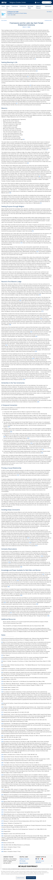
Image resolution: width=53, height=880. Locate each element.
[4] (30, 85)
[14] (37, 251)
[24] (33, 358)
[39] (9, 562)
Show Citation (4, 20)
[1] (35, 59)
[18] (41, 318)
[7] (47, 149)
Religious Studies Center (18, 2)
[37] (36, 545)
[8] (28, 163)
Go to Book (49, 11)
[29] (4, 436)
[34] (18, 475)
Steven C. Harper (26, 27)
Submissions (48, 6)
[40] (21, 566)
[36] (30, 542)
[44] (21, 595)
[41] (43, 574)
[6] (23, 139)
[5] (16, 103)
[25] (24, 379)
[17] (42, 311)
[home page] (4, 2)
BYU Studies (23, 861)
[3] (28, 76)
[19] (10, 324)
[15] (40, 294)
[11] (41, 203)
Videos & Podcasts (38, 7)
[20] (31, 331)
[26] (38, 401)
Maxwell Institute (24, 863)
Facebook (36, 858)
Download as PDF (48, 20)
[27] (9, 426)
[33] (42, 452)
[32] (43, 449)
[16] (20, 300)
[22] (6, 345)
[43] (9, 586)
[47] (11, 612)
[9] (39, 176)
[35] (28, 537)
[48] (48, 615)
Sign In (38, 2)
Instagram (38, 858)
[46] (37, 604)
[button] (51, 865)
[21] (36, 336)
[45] (5, 602)
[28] (11, 431)
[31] (31, 443)
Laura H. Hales (10, 14)
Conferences (23, 6)
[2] (37, 70)
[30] (28, 438)
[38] (42, 556)
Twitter (40, 858)
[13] (21, 242)
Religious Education (24, 858)
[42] (18, 580)
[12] (33, 231)
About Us (8, 7)
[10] (10, 192)
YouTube (42, 858)
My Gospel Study (30, 7)
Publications (15, 6)
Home (3, 6)
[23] (36, 351)
